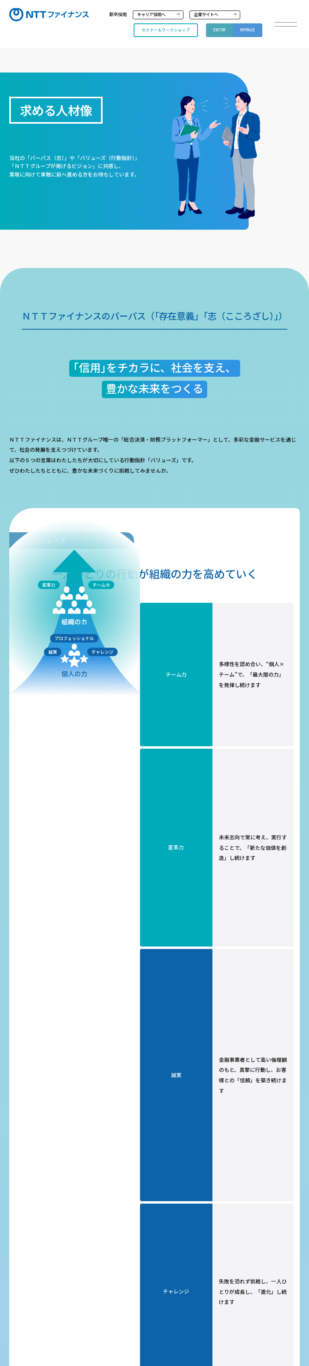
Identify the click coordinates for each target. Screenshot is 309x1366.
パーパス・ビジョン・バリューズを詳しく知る (217, 867)
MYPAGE (247, 30)
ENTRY (219, 30)
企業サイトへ (206, 14)
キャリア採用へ (151, 14)
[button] (286, 24)
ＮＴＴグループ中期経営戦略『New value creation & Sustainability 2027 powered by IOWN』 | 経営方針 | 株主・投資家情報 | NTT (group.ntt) (154, 1086)
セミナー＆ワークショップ (166, 30)
